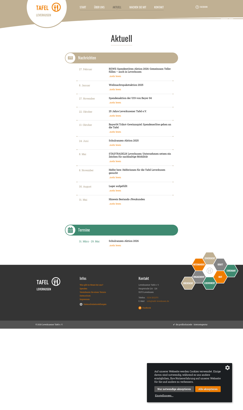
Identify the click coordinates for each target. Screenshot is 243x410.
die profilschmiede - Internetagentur (192, 406)
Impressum (85, 380)
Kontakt (159, 7)
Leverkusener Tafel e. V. (37, 104)
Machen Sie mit (137, 7)
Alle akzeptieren (208, 389)
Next (227, 58)
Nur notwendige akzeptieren (174, 389)
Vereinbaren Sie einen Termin (93, 373)
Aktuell (117, 7)
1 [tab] (119, 93)
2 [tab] (123, 93)
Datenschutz (85, 377)
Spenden (83, 370)
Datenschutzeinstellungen (95, 385)
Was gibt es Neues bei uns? (91, 366)
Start (83, 7)
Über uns (99, 7)
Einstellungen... (164, 395)
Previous (16, 58)
